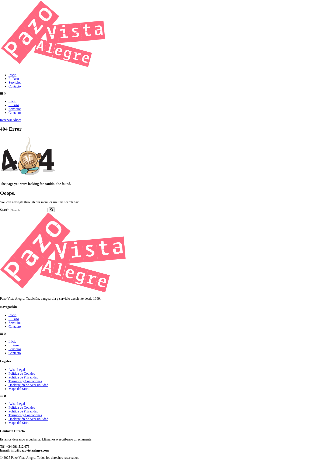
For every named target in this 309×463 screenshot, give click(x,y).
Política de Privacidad (23, 377)
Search (4, 210)
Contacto (14, 86)
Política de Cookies (21, 373)
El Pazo (13, 78)
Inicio (12, 75)
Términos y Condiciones (25, 381)
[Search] (52, 210)
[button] (154, 94)
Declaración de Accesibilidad (28, 385)
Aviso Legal (16, 369)
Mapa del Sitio (18, 389)
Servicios (14, 82)
